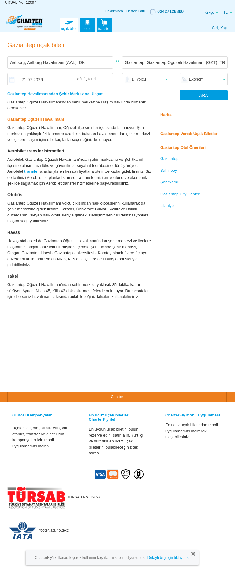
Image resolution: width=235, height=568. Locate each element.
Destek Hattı (135, 11)
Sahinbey (168, 170)
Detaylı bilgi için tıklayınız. (168, 557)
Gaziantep (169, 158)
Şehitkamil (169, 182)
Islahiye (167, 205)
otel (87, 24)
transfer (104, 24)
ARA (203, 95)
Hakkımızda (114, 11)
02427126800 (167, 11)
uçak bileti (69, 24)
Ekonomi (197, 79)
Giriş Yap (219, 28)
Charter (117, 397)
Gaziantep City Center (180, 194)
